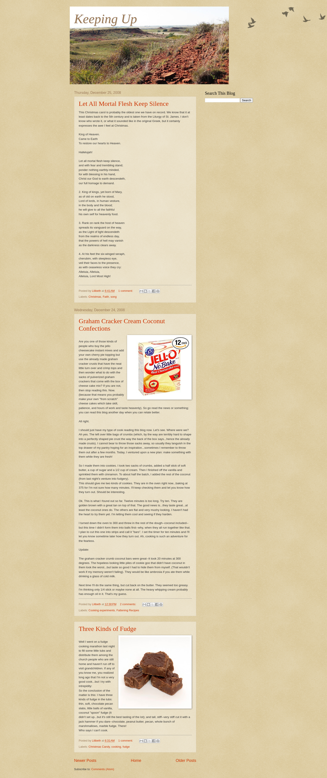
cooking (116, 746)
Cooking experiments (102, 610)
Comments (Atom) (102, 769)
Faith (106, 296)
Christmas (95, 296)
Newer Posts (85, 760)
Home (136, 760)
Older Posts (186, 760)
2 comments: (128, 604)
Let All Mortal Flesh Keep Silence (124, 103)
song (114, 296)
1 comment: (126, 290)
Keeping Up (105, 19)
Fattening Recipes (127, 610)
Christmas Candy (99, 746)
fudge (126, 746)
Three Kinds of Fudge (107, 628)
